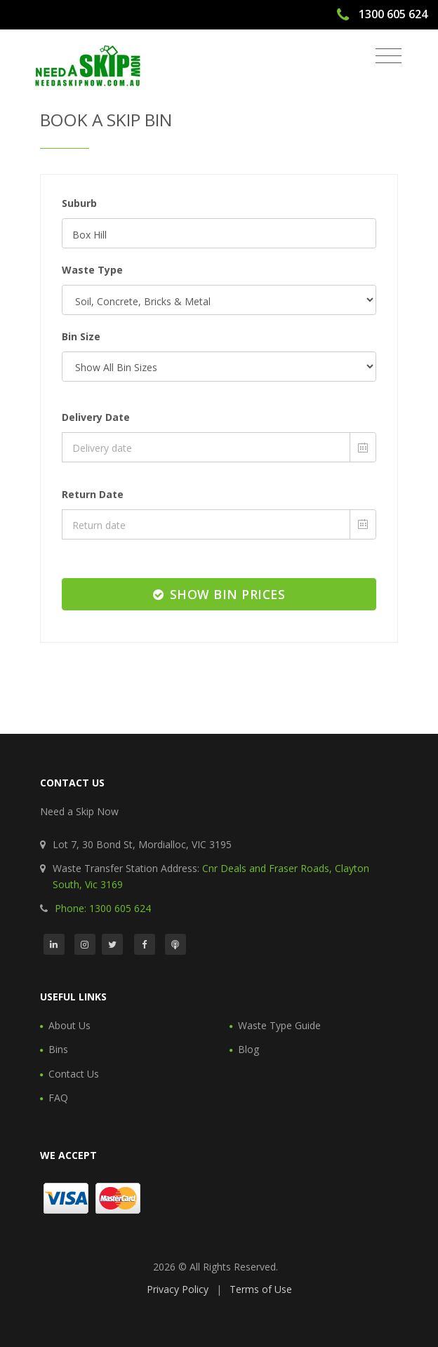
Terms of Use (261, 1289)
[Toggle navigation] (389, 56)
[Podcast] (175, 944)
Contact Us (73, 1073)
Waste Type (92, 269)
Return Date (93, 494)
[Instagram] (84, 944)
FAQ (58, 1097)
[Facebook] (144, 944)
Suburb (79, 203)
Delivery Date (96, 417)
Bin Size (81, 336)
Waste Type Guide (279, 1025)
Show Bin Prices (219, 594)
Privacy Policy (177, 1289)
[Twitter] (112, 944)
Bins (58, 1049)
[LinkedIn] (54, 944)
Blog (248, 1049)
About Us (69, 1025)
